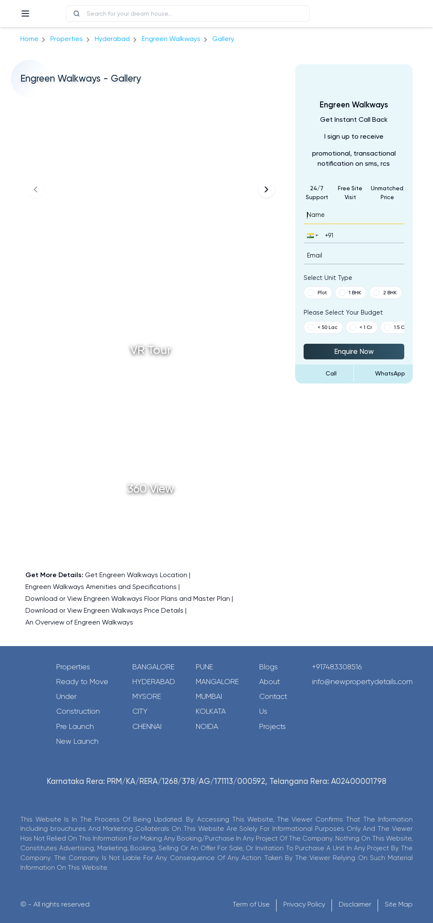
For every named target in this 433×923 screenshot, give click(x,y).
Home (29, 39)
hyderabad (112, 39)
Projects (272, 726)
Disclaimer (355, 904)
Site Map (399, 904)
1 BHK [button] (350, 292)
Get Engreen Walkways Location (136, 575)
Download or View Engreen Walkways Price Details (104, 610)
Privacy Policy (304, 904)
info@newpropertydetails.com (362, 681)
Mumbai (209, 696)
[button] (312, 235)
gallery (223, 39)
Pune (204, 667)
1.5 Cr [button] (395, 327)
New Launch (77, 741)
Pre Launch (75, 726)
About (269, 681)
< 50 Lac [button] (322, 327)
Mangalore (217, 681)
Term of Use (251, 904)
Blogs (268, 667)
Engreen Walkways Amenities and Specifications (101, 587)
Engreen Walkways (171, 39)
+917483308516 (337, 667)
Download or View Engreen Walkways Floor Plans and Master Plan (127, 598)
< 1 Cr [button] (360, 327)
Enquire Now (354, 351)
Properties (66, 39)
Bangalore (153, 667)
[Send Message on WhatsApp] (383, 373)
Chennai (147, 726)
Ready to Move (82, 681)
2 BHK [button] (385, 292)
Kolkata (211, 711)
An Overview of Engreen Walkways (79, 622)
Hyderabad (153, 681)
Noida (207, 726)
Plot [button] (317, 292)
